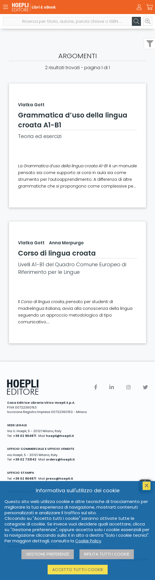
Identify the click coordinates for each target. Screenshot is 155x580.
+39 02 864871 (24, 436)
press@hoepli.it (59, 478)
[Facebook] (95, 387)
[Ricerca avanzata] (147, 21)
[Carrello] (149, 7)
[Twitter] (145, 387)
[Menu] (5, 7)
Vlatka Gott (31, 105)
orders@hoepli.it (60, 459)
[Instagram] (128, 387)
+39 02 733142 (24, 459)
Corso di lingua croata (57, 253)
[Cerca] (136, 21)
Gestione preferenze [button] (47, 554)
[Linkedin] (111, 387)
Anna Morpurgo (66, 243)
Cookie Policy (88, 541)
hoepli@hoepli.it (60, 436)
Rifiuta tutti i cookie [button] (106, 554)
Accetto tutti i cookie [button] (77, 569)
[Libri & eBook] (67, 7)
